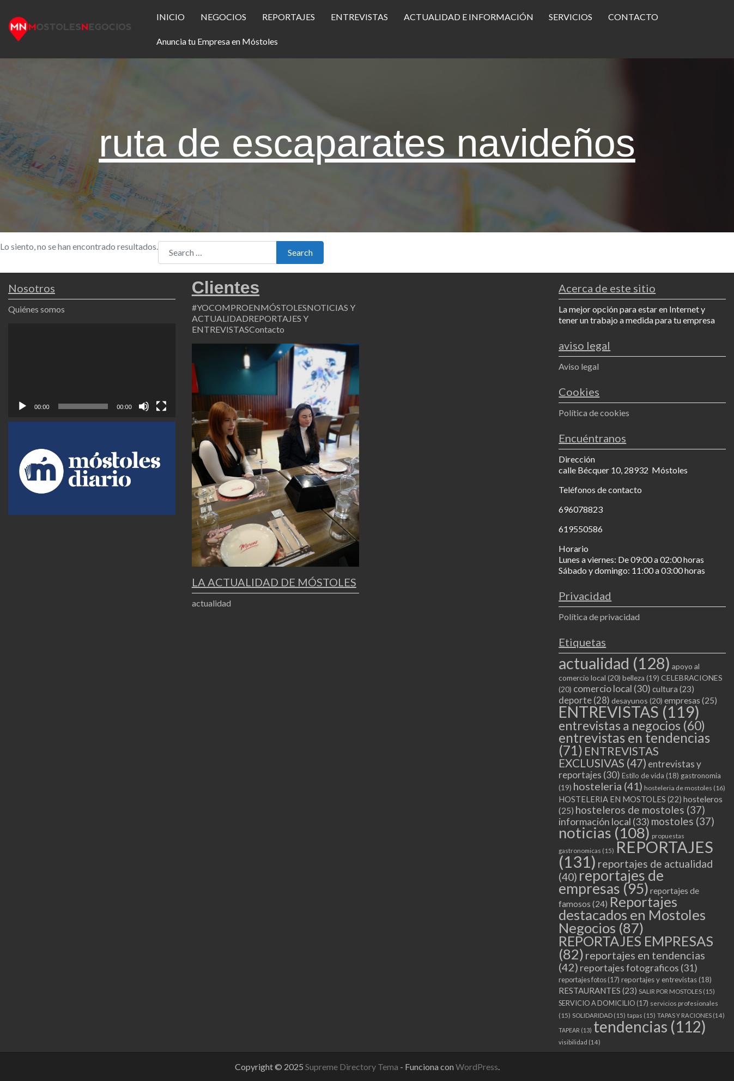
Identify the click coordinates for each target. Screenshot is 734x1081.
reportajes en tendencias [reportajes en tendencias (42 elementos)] (632, 961)
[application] (91, 370)
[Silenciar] (143, 406)
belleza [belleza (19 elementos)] (640, 678)
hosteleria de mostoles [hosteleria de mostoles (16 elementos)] (684, 788)
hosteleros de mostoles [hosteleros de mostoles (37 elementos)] (640, 809)
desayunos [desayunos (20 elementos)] (637, 700)
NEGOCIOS (223, 16)
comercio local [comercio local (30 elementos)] (612, 688)
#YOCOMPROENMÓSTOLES (249, 307)
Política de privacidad (599, 616)
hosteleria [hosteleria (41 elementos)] (607, 786)
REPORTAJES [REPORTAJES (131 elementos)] (636, 854)
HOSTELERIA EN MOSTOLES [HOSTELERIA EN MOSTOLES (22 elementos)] (620, 799)
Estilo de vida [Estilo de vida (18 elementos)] (650, 775)
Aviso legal (579, 366)
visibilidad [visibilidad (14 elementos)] (579, 1042)
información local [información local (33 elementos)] (604, 821)
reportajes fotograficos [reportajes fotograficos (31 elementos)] (638, 968)
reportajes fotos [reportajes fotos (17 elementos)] (589, 979)
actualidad (211, 603)
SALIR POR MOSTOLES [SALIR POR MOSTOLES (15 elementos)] (677, 991)
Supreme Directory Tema (352, 1066)
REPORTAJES (288, 16)
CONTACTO (633, 16)
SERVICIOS (570, 16)
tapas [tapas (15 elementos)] (641, 1015)
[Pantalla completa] (161, 406)
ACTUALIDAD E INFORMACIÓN (468, 16)
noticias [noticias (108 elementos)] (604, 833)
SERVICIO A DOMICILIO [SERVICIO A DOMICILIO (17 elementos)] (603, 1003)
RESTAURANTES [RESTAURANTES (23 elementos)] (598, 990)
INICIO (170, 16)
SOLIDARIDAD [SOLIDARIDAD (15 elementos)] (599, 1015)
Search (300, 252)
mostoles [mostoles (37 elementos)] (682, 821)
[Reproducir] (22, 406)
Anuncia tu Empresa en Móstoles (217, 41)
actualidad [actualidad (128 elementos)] (614, 662)
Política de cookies (594, 412)
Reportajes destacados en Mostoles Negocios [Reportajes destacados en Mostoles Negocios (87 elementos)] (632, 914)
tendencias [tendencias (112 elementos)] (649, 1026)
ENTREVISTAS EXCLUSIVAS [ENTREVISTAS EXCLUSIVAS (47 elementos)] (609, 757)
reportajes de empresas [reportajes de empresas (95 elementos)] (611, 882)
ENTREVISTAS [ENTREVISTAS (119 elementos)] (629, 711)
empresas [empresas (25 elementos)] (690, 700)
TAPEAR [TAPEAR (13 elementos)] (575, 1030)
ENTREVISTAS (359, 16)
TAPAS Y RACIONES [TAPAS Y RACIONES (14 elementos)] (691, 1015)
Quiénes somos (36, 309)
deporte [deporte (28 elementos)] (584, 700)
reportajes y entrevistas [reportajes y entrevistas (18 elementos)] (666, 979)
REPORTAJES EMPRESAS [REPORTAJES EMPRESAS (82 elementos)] (636, 947)
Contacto (266, 329)
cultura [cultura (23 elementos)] (673, 689)
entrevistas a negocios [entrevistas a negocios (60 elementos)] (632, 725)
